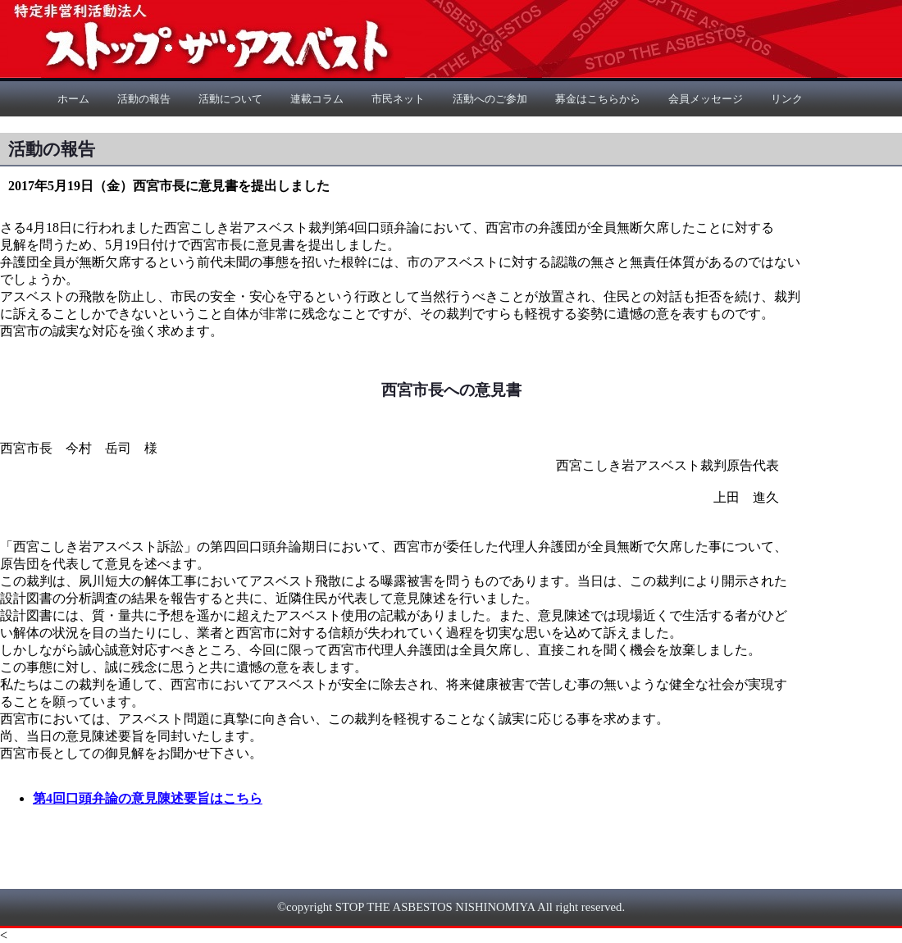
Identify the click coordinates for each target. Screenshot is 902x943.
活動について (230, 99)
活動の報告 (144, 99)
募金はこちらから (597, 99)
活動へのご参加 (490, 99)
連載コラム (317, 99)
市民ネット (398, 99)
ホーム (73, 99)
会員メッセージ (705, 99)
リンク (787, 99)
